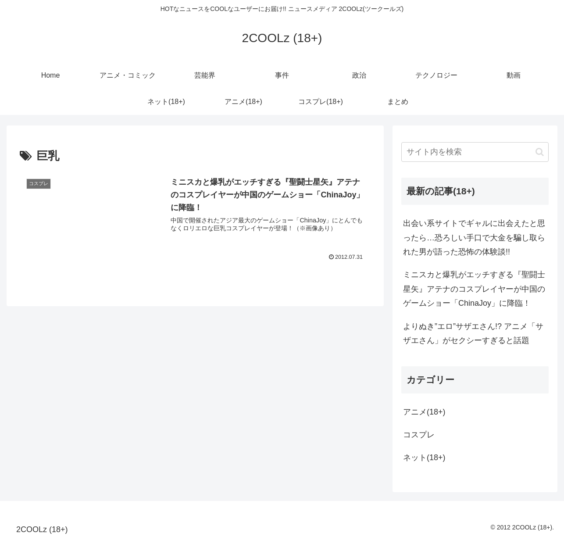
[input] (475, 152)
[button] (539, 152)
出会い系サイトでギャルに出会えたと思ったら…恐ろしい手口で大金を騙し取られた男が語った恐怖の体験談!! (474, 237)
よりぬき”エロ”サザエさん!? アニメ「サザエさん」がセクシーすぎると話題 (473, 333)
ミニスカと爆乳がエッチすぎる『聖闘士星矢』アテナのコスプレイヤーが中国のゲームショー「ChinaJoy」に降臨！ (474, 289)
